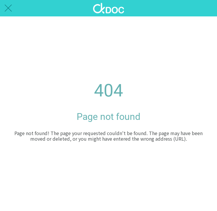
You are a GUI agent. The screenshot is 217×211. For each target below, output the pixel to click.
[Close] (8, 8)
